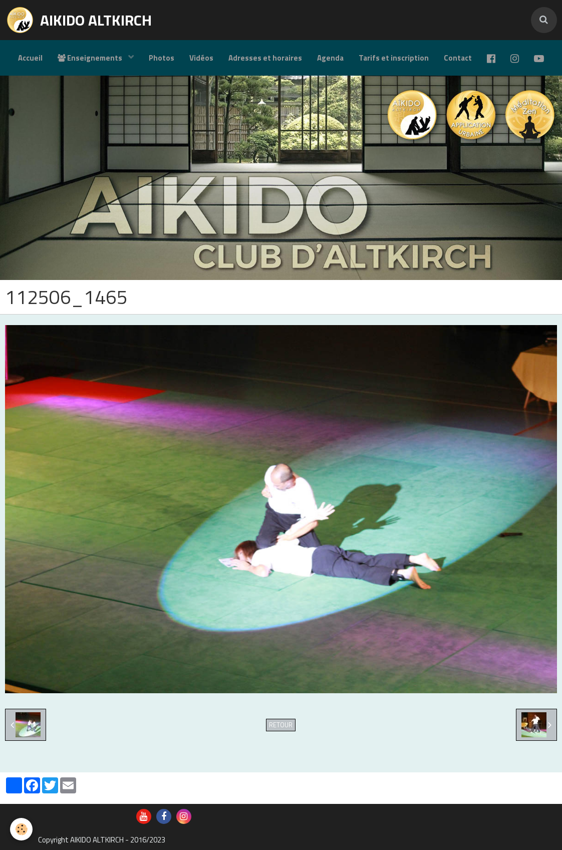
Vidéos (201, 58)
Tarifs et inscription (394, 58)
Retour (281, 725)
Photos (161, 58)
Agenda (330, 58)
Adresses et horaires (265, 58)
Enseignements (91, 58)
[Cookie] (21, 829)
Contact (458, 58)
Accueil (30, 58)
